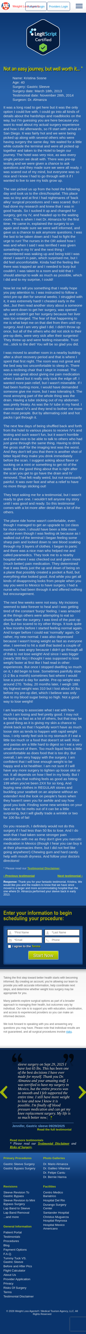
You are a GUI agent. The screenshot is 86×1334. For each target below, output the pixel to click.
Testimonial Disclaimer (43, 868)
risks (69, 1031)
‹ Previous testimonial (19, 876)
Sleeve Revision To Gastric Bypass (16, 1194)
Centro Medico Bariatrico (53, 1194)
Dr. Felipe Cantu (54, 1172)
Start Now (43, 955)
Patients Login (36, 6)
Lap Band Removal (16, 1212)
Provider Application (16, 1279)
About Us (9, 1275)
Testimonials (11, 1236)
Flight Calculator (14, 1270)
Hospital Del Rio (54, 1200)
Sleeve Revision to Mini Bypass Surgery (19, 1202)
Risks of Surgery (21, 1147)
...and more (11, 1217)
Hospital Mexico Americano (54, 1226)
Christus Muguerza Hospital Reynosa (56, 1218)
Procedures (11, 1241)
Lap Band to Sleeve (16, 1208)
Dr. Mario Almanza (55, 1164)
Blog (6, 1245)
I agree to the (24, 946)
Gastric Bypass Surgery (19, 1168)
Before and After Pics (17, 1266)
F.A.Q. (7, 1254)
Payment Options (15, 1249)
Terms (36, 946)
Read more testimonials (26, 1140)
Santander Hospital (56, 1212)
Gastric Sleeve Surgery (19, 1164)
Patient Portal (12, 1232)
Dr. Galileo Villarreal (56, 1168)
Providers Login (58, 6)
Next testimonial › (70, 876)
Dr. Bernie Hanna (54, 1177)
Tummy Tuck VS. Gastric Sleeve (14, 1260)
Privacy (8, 1283)
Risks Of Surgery (14, 1287)
